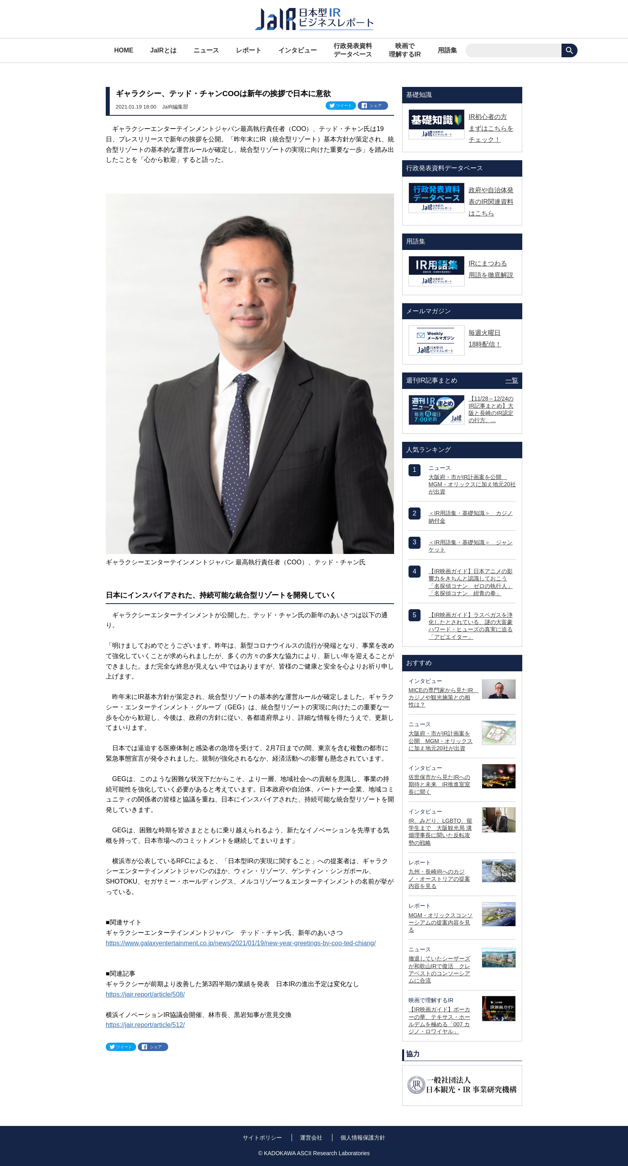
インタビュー (297, 50)
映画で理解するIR (405, 50)
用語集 (447, 50)
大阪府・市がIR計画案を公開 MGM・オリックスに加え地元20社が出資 (472, 484)
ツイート (344, 105)
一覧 (511, 380)
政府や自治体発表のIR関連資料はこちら (491, 202)
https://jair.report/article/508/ (145, 994)
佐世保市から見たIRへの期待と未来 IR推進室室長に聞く (439, 784)
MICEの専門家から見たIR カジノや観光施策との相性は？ (444, 697)
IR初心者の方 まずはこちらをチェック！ (491, 128)
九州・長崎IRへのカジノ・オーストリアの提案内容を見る (439, 878)
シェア (376, 105)
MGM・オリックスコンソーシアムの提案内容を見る (441, 922)
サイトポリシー (262, 1137)
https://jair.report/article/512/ (145, 1024)
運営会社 (311, 1137)
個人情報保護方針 (362, 1137)
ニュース (206, 50)
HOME (123, 50)
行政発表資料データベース (353, 50)
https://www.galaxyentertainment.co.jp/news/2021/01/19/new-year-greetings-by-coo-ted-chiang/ (241, 943)
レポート (249, 50)
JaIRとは (163, 50)
